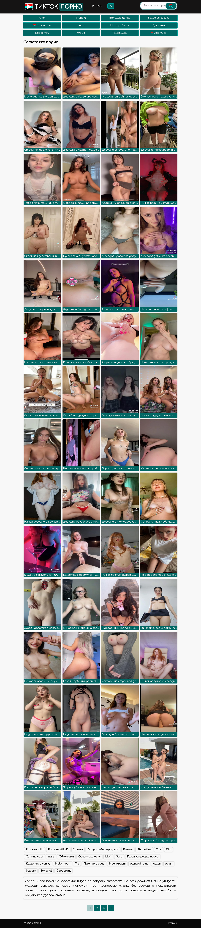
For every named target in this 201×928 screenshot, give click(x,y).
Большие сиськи (158, 17)
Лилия (156, 863)
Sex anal (46, 870)
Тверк (81, 25)
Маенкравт (117, 863)
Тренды (96, 6)
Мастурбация (119, 25)
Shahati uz (144, 849)
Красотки (42, 33)
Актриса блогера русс (102, 849)
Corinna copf (34, 856)
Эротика (158, 33)
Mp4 (108, 856)
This (158, 849)
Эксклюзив (42, 25)
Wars (51, 856)
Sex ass (31, 870)
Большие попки (119, 17)
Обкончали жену (89, 856)
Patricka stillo (34, 849)
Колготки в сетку (38, 863)
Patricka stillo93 (58, 849)
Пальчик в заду (94, 863)
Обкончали (66, 856)
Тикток (53, 7)
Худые (81, 33)
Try (77, 863)
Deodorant (63, 870)
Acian (168, 863)
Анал (42, 17)
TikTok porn (32, 923)
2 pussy (78, 849)
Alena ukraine (139, 863)
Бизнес (128, 849)
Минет (81, 17)
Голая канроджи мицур (142, 856)
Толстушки (119, 33)
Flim (168, 849)
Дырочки (159, 25)
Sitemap (172, 923)
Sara (119, 856)
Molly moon (62, 863)
